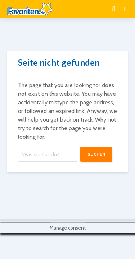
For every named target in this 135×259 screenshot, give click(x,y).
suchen (96, 154)
